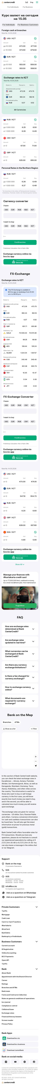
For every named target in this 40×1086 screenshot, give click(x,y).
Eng (31, 2)
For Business (28, 7)
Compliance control (9, 1006)
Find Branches (20, 242)
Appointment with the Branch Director (17, 977)
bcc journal (6, 1002)
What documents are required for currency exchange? (20, 701)
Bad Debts (6, 933)
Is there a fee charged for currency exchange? (20, 677)
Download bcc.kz (11, 1038)
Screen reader (7, 1020)
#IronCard (6, 929)
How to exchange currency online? (20, 688)
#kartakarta (6, 926)
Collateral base (8, 1009)
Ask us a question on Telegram (18, 897)
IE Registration (7, 949)
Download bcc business (14, 1044)
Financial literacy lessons (11, 1017)
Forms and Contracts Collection (14, 995)
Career (4, 980)
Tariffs (4, 911)
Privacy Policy (7, 1024)
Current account (8, 946)
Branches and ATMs (9, 988)
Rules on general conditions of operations (18, 998)
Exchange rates (8, 1013)
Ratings (5, 984)
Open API (5, 960)
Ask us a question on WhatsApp (19, 893)
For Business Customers (28, 25)
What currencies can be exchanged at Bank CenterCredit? (20, 653)
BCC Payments (7, 957)
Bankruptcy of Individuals (12, 936)
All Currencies (20, 110)
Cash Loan (6, 918)
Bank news (6, 991)
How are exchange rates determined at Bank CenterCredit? (20, 629)
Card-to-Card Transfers (11, 922)
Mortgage (6, 915)
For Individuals (13, 7)
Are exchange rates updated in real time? (20, 641)
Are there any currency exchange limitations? (20, 666)
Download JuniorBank (13, 1050)
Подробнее (20, 606)
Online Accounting (9, 953)
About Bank (6, 973)
